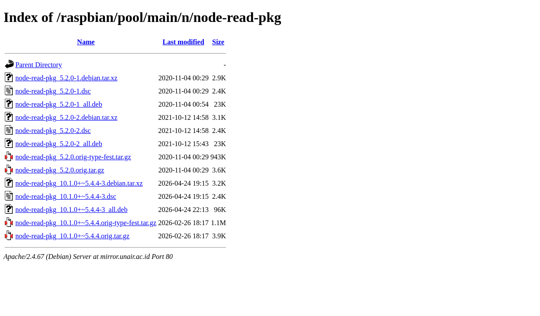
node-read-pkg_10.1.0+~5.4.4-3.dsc (65, 196)
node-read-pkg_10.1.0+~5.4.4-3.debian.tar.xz (79, 183)
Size (218, 42)
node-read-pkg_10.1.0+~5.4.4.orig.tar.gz (72, 236)
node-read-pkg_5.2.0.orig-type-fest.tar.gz (73, 157)
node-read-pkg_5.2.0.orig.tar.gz (59, 170)
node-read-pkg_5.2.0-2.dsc (53, 130)
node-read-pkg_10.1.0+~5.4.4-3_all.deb (71, 209)
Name (86, 42)
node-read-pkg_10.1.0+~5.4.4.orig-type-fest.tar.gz (85, 222)
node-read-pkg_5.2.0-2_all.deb (58, 143)
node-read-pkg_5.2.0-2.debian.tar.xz (66, 117)
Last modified (183, 42)
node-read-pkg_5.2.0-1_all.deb (58, 104)
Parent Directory (38, 64)
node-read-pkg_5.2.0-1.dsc (53, 91)
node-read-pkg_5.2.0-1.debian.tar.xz (66, 78)
